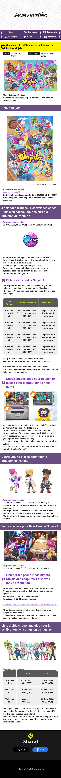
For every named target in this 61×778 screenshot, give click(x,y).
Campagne (11, 37)
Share (40, 750)
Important (50, 37)
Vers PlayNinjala (11, 192)
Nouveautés (30, 32)
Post (21, 750)
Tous (11, 32)
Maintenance (30, 37)
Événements (50, 32)
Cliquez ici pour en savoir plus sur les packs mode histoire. (30, 604)
